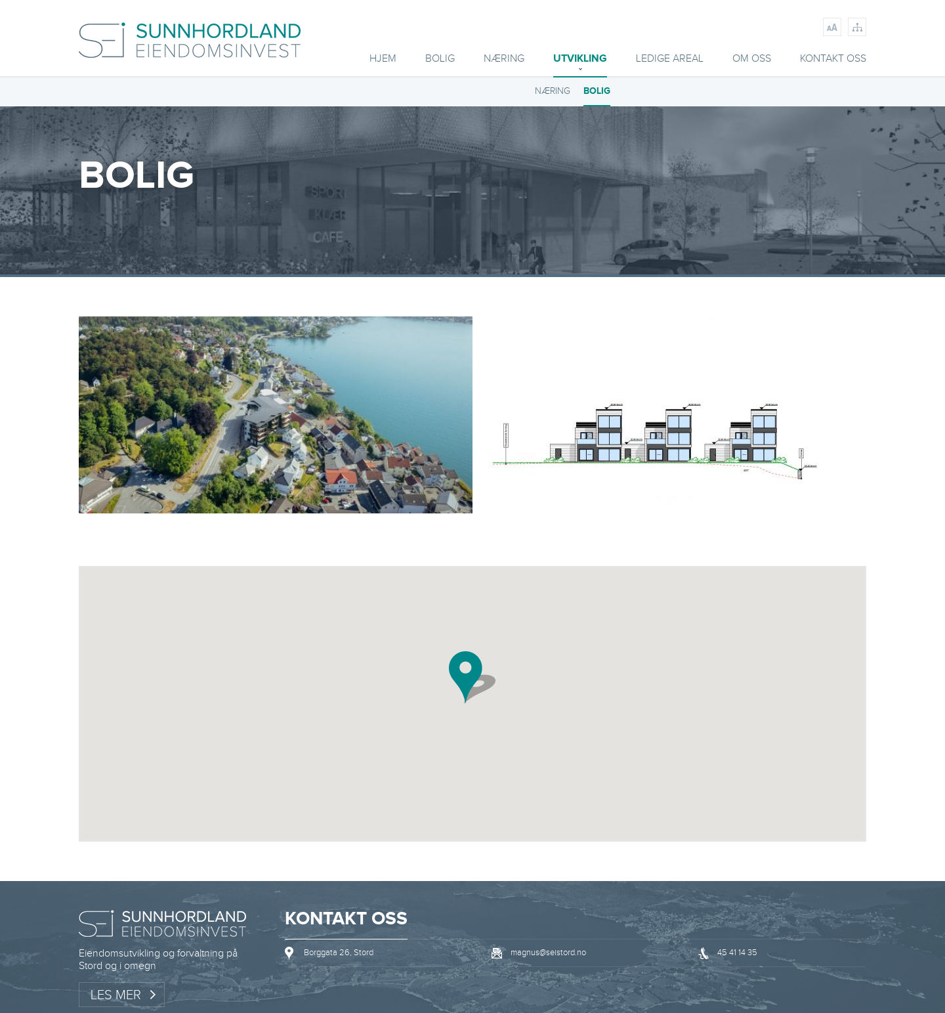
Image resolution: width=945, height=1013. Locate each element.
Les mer (116, 995)
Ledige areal (670, 59)
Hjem (382, 59)
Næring (504, 59)
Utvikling (580, 59)
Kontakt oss (833, 59)
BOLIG (440, 59)
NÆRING (552, 91)
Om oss (751, 59)
